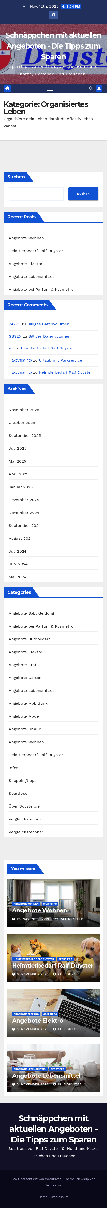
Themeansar (53, 1185)
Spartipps (18, 793)
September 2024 (25, 525)
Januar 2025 (21, 487)
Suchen (16, 177)
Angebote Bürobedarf (29, 639)
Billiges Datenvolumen (48, 324)
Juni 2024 (18, 564)
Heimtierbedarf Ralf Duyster (36, 250)
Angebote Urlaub (25, 729)
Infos (13, 767)
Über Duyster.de (24, 806)
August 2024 (21, 538)
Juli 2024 (17, 551)
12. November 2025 (34, 919)
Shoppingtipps (23, 780)
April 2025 (18, 474)
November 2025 (24, 409)
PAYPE (14, 324)
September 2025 (25, 435)
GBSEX (15, 336)
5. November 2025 (33, 1029)
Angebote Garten (25, 677)
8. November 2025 (33, 974)
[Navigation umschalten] (50, 88)
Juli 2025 (17, 448)
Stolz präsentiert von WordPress (37, 1179)
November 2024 (24, 512)
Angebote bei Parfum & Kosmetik (41, 289)
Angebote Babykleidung (31, 613)
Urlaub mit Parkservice (60, 360)
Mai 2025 (17, 461)
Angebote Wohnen (26, 238)
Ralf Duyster (69, 919)
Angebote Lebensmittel (31, 276)
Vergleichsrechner (26, 819)
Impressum (60, 1197)
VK (11, 348)
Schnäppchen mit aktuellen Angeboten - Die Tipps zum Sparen (53, 46)
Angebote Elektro (25, 263)
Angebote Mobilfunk (28, 703)
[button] (91, 88)
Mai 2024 (17, 577)
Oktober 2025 (22, 422)
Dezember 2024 (24, 499)
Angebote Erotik (24, 664)
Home (42, 1197)
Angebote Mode (24, 716)
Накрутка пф (20, 360)
